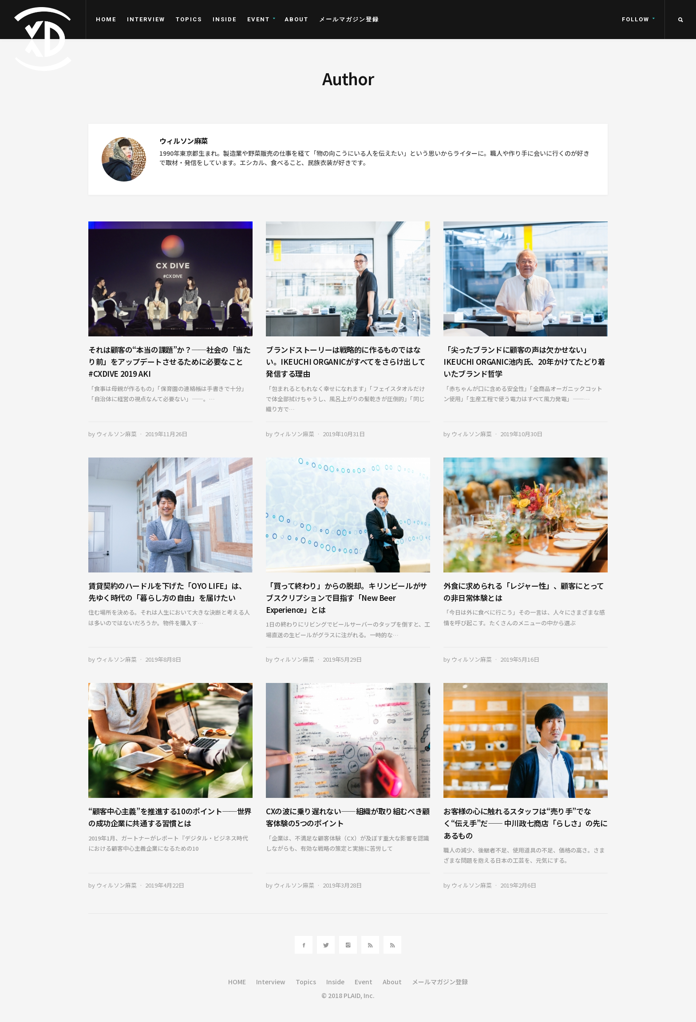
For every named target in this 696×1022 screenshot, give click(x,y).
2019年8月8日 (163, 659)
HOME (106, 19)
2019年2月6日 (518, 885)
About (296, 19)
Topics (189, 19)
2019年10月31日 (344, 434)
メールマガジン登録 (349, 19)
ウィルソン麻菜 (116, 434)
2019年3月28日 (342, 885)
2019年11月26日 (166, 434)
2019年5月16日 (519, 659)
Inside (225, 19)
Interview (146, 19)
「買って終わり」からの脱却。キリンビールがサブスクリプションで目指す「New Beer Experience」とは (346, 597)
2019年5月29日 (342, 659)
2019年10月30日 (521, 434)
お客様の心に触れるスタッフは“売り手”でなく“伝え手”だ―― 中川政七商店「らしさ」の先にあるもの (525, 822)
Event (258, 19)
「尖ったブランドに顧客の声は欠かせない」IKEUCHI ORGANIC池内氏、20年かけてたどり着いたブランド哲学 (524, 361)
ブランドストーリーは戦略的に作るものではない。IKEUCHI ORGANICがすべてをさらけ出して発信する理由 (345, 361)
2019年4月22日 (164, 885)
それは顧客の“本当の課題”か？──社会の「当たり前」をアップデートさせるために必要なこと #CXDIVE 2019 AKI (169, 361)
